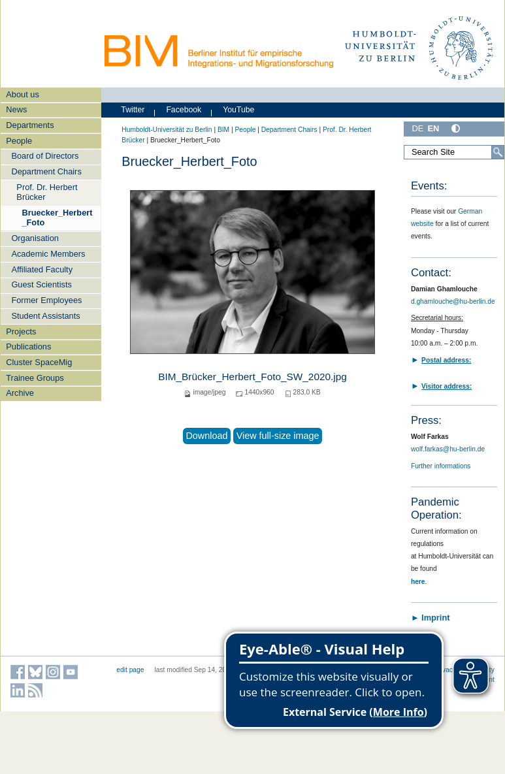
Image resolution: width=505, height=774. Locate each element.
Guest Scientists (41, 284)
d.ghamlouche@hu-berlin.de (453, 301)
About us (22, 94)
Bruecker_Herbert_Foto (57, 217)
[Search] (497, 152)
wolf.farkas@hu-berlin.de (448, 449)
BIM (223, 129)
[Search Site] (454, 152)
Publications (28, 346)
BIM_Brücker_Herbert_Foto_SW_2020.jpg (252, 376)
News (16, 109)
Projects (21, 331)
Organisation (35, 238)
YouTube (238, 109)
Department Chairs (46, 171)
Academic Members (48, 254)
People (19, 141)
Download (206, 435)
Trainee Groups (34, 378)
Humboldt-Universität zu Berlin (167, 129)
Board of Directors (44, 156)
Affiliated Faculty (42, 269)
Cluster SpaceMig (39, 362)
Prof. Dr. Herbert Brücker (46, 192)
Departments (30, 125)
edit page (130, 669)
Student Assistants (45, 316)
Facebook (183, 109)
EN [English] (433, 128)
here (418, 581)
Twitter (132, 109)
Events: (429, 186)
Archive (20, 393)
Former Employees (46, 300)
